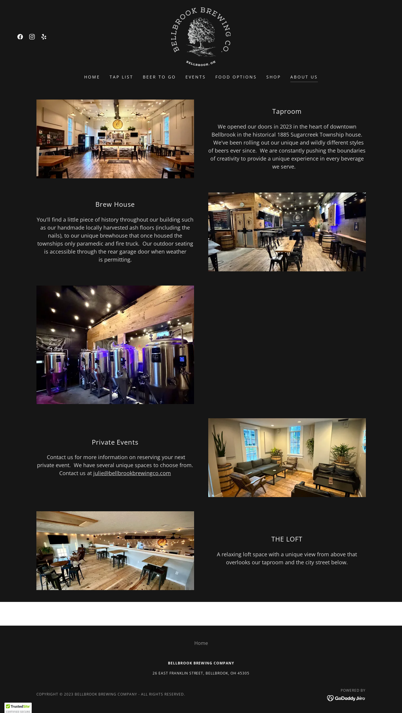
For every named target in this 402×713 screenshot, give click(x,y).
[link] (20, 37)
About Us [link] (304, 77)
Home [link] (92, 77)
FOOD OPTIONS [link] (236, 77)
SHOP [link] (273, 77)
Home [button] (201, 643)
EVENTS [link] (195, 77)
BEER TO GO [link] (159, 77)
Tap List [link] (121, 77)
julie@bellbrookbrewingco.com (132, 473)
